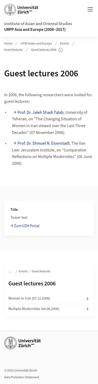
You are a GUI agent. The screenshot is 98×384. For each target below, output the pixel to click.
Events (64, 43)
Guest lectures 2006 (47, 50)
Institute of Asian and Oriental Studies (38, 24)
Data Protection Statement (21, 377)
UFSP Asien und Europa (36, 43)
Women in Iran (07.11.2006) (49, 298)
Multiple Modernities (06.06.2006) (49, 309)
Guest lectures (13, 50)
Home (8, 43)
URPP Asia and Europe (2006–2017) (35, 29)
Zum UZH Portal (26, 226)
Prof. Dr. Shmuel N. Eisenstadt (44, 143)
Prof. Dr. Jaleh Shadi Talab (41, 112)
